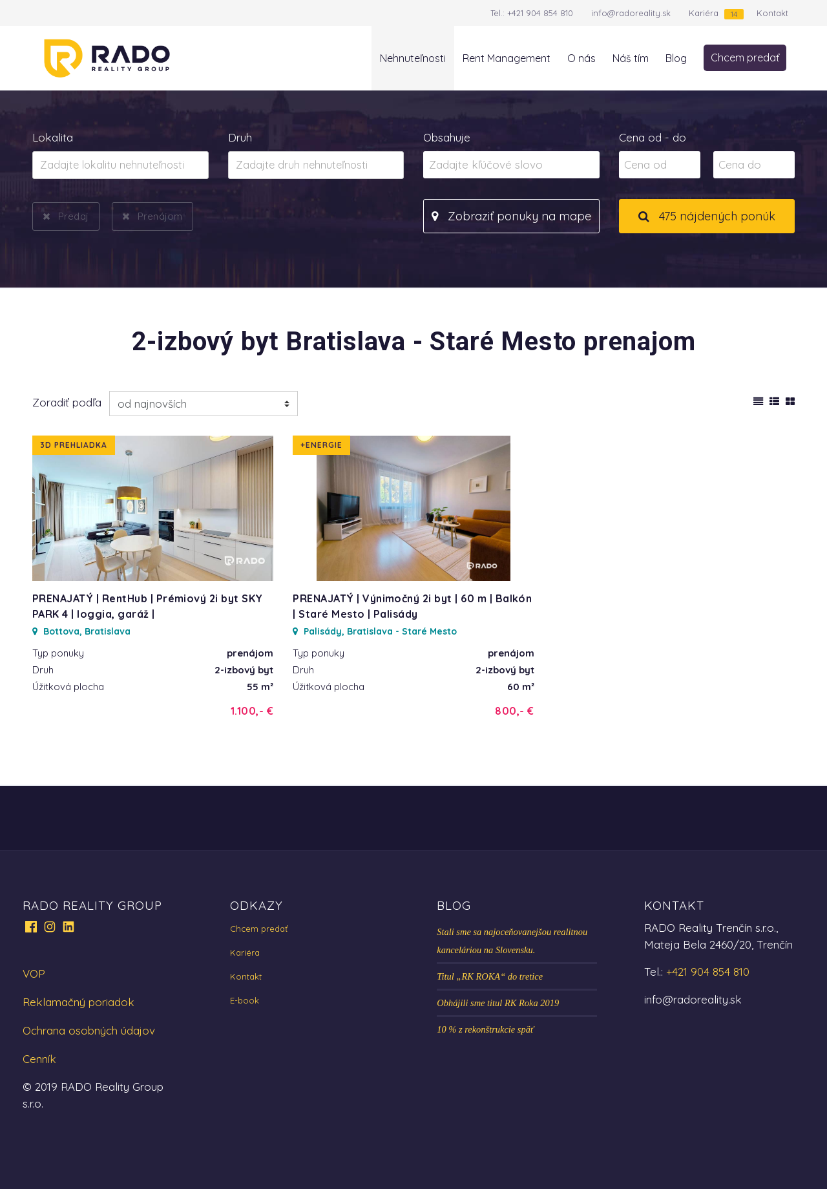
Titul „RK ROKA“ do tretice (490, 976)
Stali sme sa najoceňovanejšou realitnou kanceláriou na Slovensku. (512, 941)
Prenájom (160, 215)
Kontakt (772, 13)
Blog (676, 58)
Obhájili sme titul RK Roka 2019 (498, 1003)
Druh (240, 137)
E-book (244, 1000)
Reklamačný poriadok (78, 1002)
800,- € (514, 710)
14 (734, 14)
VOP (34, 973)
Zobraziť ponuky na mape (511, 216)
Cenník (39, 1059)
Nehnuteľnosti (413, 58)
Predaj (73, 215)
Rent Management (506, 58)
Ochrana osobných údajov (89, 1030)
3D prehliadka (73, 445)
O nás (581, 58)
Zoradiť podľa (66, 402)
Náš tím (630, 58)
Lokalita (52, 137)
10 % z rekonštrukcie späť (485, 1029)
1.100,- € (252, 710)
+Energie (321, 445)
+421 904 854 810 (540, 13)
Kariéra (703, 13)
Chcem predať (745, 57)
